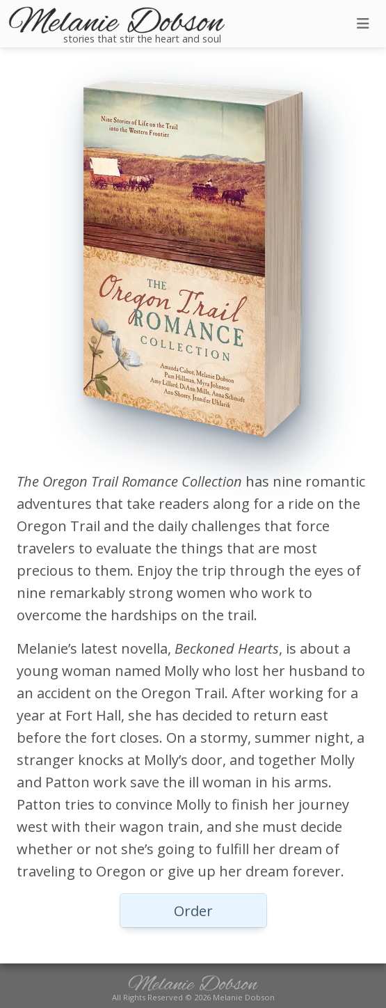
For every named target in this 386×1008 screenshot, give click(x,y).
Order (193, 910)
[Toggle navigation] (363, 23)
